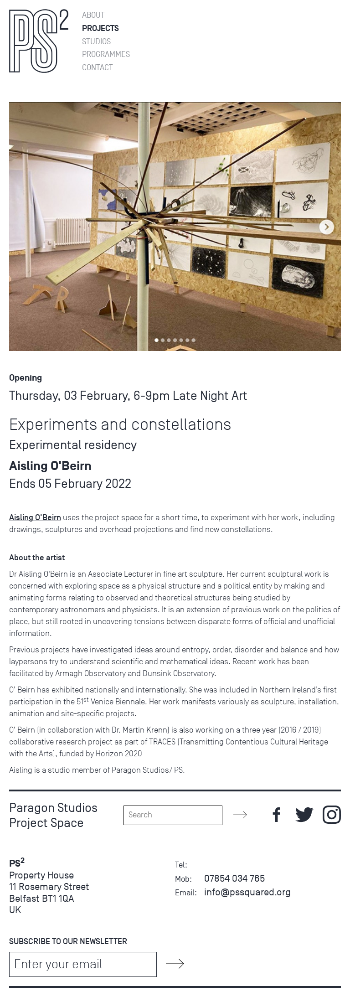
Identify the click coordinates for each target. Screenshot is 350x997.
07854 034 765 (234, 878)
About (93, 15)
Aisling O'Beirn (35, 517)
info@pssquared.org (247, 892)
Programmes (106, 54)
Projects (100, 28)
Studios (96, 41)
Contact (97, 67)
